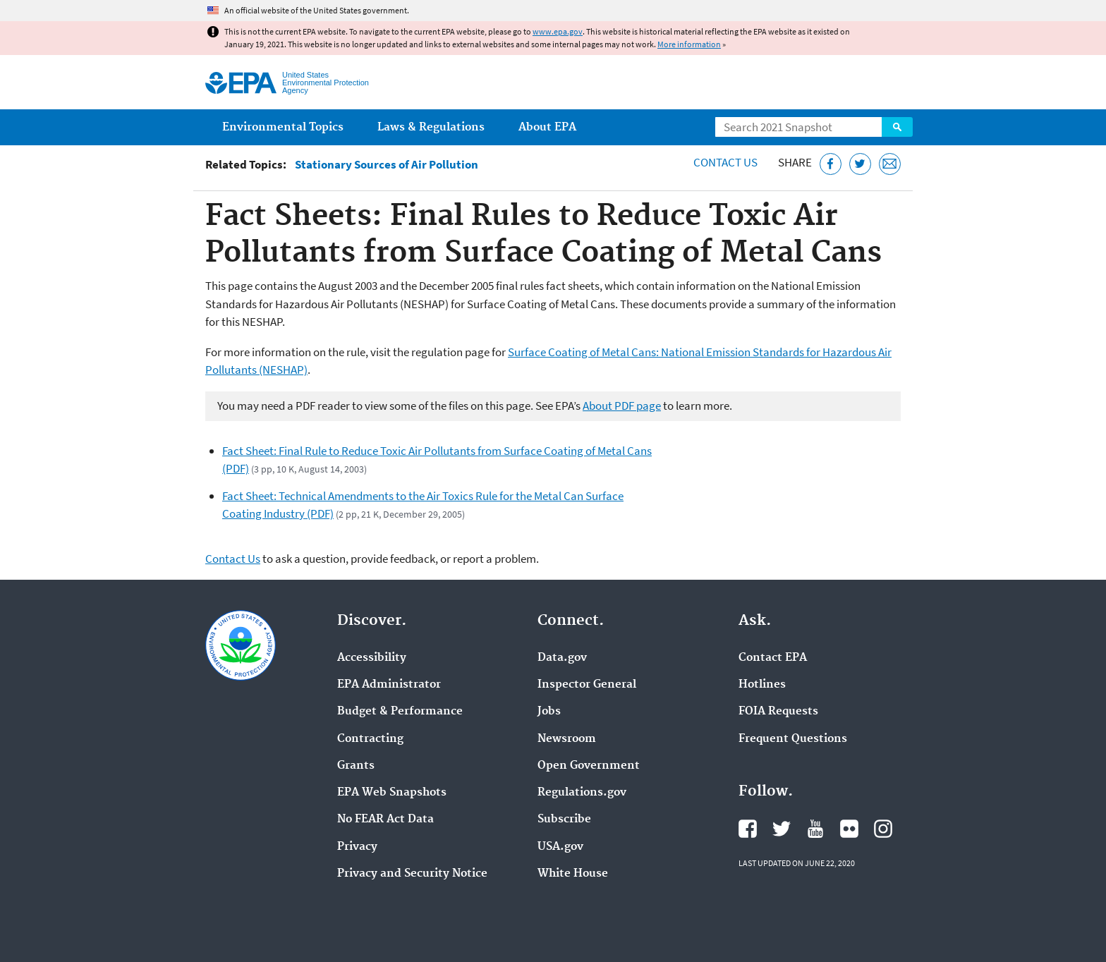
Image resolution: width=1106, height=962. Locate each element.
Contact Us (725, 162)
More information (689, 44)
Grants (356, 766)
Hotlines (762, 684)
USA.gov (560, 847)
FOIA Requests (778, 711)
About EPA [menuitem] (547, 127)
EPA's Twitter (781, 829)
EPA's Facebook (748, 829)
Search (897, 127)
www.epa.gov (558, 31)
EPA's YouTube (815, 829)
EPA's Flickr (849, 829)
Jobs (549, 711)
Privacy (357, 847)
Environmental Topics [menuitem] (283, 127)
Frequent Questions (793, 739)
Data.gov (562, 658)
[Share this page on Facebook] (830, 164)
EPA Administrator (389, 684)
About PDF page (622, 405)
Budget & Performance (400, 711)
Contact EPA (773, 658)
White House (572, 873)
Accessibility (371, 658)
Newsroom (566, 739)
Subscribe (564, 819)
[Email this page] (890, 164)
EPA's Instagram (883, 829)
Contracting (370, 739)
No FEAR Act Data (385, 819)
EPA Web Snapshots (391, 792)
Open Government (588, 766)
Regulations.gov (581, 792)
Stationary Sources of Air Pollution (386, 164)
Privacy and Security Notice (412, 873)
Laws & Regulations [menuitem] (431, 127)
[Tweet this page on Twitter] (860, 164)
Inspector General (586, 684)
